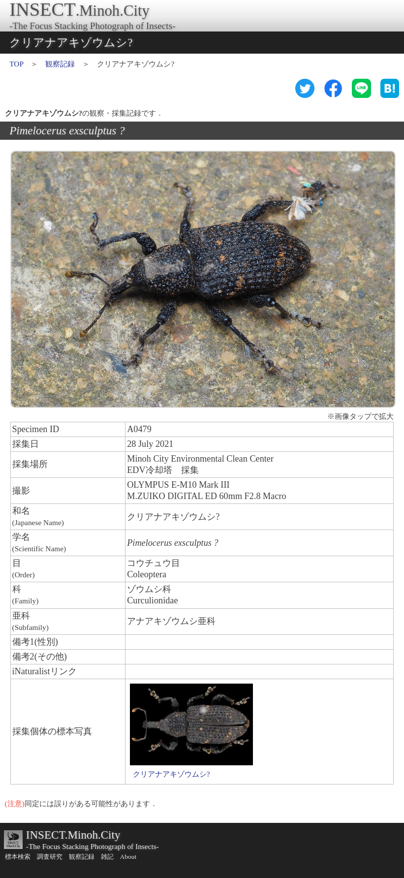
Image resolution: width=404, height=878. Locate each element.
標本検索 (18, 856)
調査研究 (49, 856)
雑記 (107, 856)
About (128, 856)
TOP (16, 64)
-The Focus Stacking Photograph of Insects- (92, 846)
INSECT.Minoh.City (73, 834)
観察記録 (60, 64)
